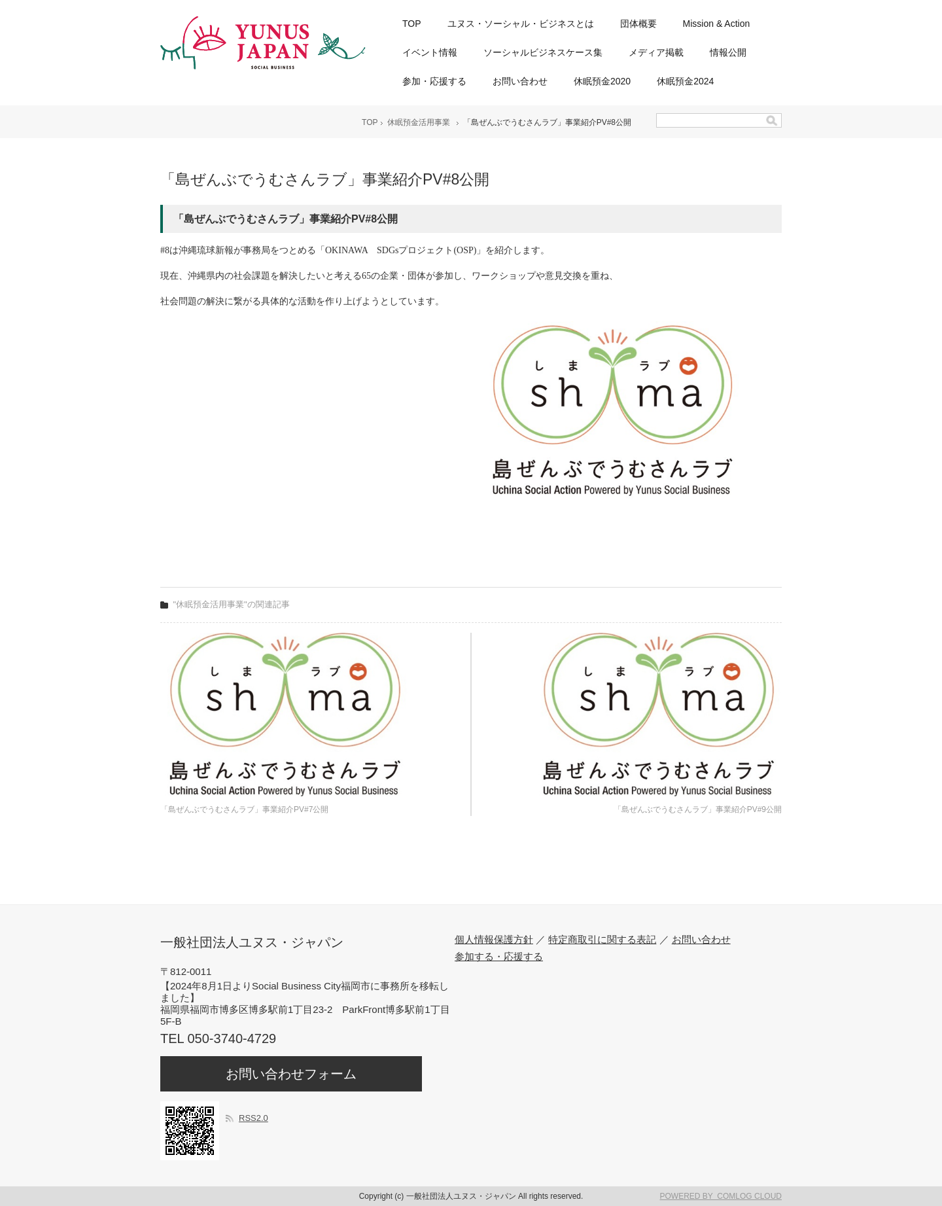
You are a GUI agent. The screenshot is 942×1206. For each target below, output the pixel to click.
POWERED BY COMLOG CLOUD (721, 1196)
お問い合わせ (520, 81)
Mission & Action (716, 23)
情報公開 (728, 52)
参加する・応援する (499, 956)
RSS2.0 (253, 1118)
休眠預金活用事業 (418, 122)
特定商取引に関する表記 (602, 939)
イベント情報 (429, 52)
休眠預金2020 (602, 81)
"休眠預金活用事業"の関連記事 (231, 604)
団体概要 (638, 23)
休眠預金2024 (685, 81)
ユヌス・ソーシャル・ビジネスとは (520, 23)
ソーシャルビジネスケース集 (542, 52)
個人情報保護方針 (494, 939)
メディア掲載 (656, 52)
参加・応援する (434, 81)
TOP (411, 23)
